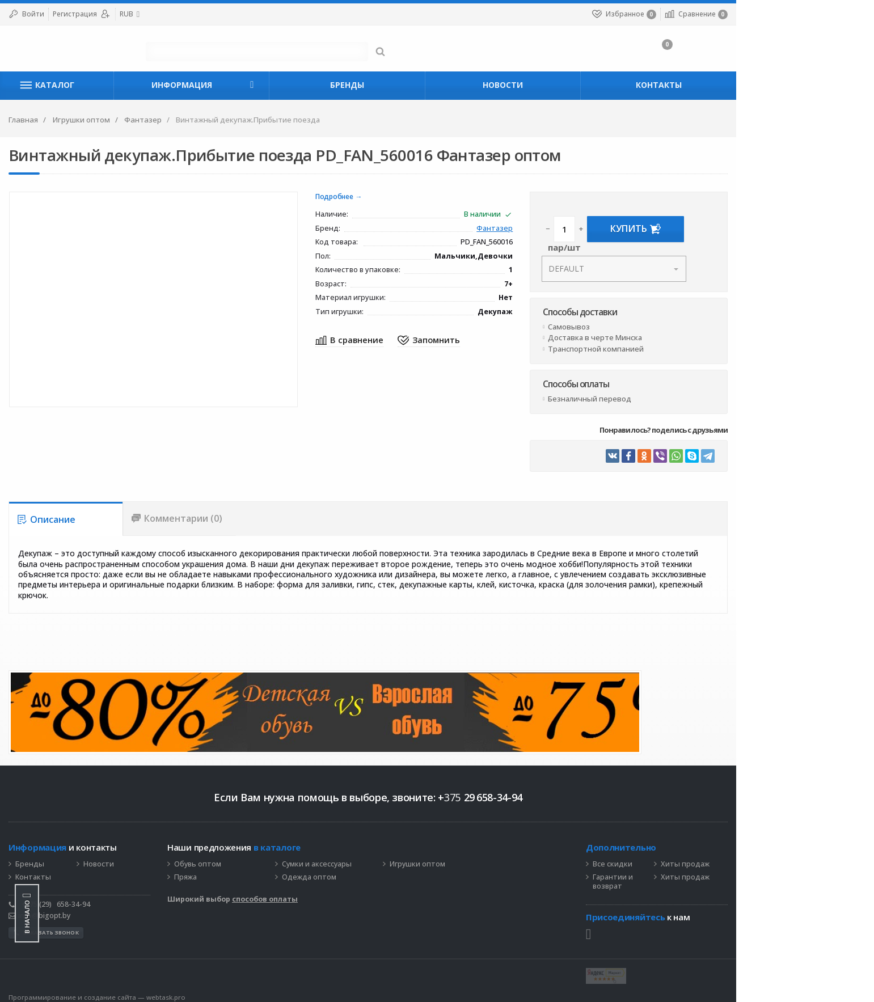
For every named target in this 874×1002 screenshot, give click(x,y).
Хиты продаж (760, 858)
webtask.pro (228, 991)
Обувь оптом (260, 858)
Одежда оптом (372, 871)
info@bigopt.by (102, 909)
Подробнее (402, 197)
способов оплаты (328, 893)
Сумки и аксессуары (380, 858)
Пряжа (248, 871)
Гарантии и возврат (688, 875)
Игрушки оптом (480, 858)
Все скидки (688, 858)
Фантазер (566, 229)
